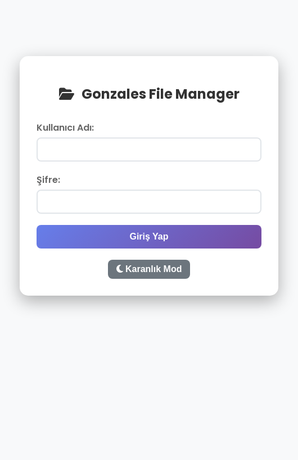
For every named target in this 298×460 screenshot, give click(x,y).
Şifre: (48, 179)
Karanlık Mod (149, 269)
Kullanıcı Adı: (65, 127)
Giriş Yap (148, 236)
